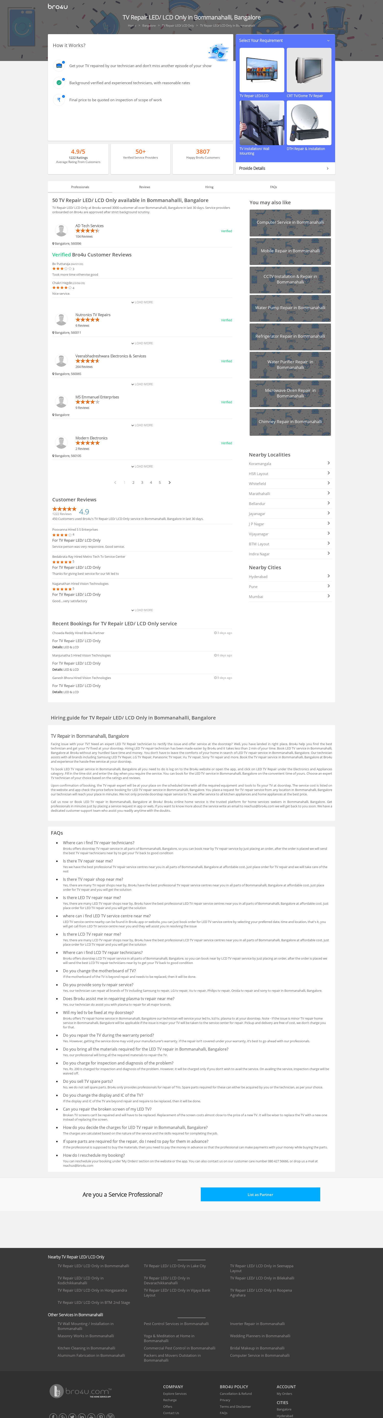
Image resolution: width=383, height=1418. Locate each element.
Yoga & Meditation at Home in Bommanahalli (169, 1338)
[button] (285, 40)
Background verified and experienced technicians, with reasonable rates (129, 82)
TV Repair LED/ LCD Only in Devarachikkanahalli (167, 1280)
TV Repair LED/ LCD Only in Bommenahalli (93, 1265)
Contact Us (171, 1413)
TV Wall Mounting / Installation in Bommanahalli (86, 1326)
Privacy (225, 1400)
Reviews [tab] (144, 187)
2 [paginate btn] (133, 482)
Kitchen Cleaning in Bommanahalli (86, 1348)
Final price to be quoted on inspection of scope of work (115, 99)
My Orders (284, 1393)
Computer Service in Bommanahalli (260, 1355)
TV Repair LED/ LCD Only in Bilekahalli (262, 1278)
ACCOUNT (286, 1386)
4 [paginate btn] (151, 482)
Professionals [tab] (80, 187)
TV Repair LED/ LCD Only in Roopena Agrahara (261, 1292)
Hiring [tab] (209, 187)
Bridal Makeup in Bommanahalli (257, 1348)
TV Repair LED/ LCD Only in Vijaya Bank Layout (177, 1292)
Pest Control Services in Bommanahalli (176, 1323)
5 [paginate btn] (160, 482)
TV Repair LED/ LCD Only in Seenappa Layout (261, 1268)
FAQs (223, 1413)
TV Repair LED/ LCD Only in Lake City (175, 1265)
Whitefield (289, 483)
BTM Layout (289, 543)
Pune (289, 586)
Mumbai (289, 596)
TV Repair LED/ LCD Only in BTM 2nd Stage (94, 1302)
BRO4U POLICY (234, 1386)
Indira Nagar (289, 553)
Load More (142, 302)
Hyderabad (289, 576)
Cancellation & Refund (236, 1393)
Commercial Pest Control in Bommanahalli (179, 1348)
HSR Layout (289, 473)
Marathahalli (289, 493)
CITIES (282, 1402)
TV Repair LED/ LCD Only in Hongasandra (92, 1290)
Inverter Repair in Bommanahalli (257, 1323)
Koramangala (289, 463)
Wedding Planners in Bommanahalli (260, 1335)
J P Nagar (289, 523)
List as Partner (260, 1194)
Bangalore (284, 1409)
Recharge (170, 1400)
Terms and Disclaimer (235, 1406)
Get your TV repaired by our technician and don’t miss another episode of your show (140, 65)
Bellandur (289, 503)
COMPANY (173, 1386)
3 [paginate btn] (142, 482)
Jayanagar (289, 513)
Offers (167, 1406)
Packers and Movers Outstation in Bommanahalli (172, 1358)
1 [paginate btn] (125, 482)
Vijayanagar (289, 533)
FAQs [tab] (273, 187)
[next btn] (169, 482)
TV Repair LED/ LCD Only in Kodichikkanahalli (81, 1280)
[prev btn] (114, 482)
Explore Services (175, 1393)
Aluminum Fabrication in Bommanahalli (91, 1355)
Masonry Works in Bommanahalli (86, 1335)
